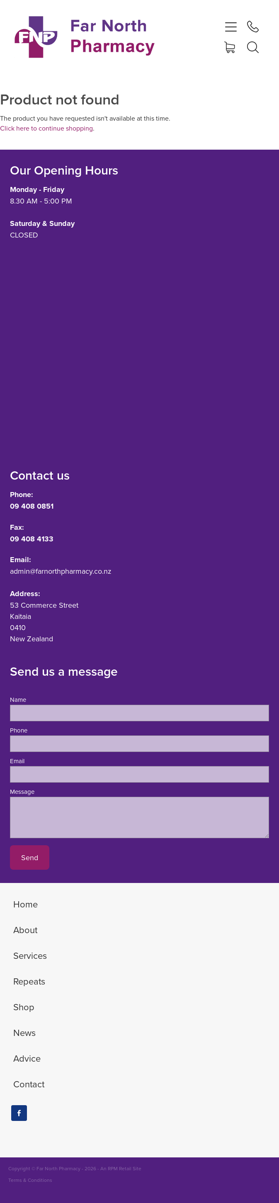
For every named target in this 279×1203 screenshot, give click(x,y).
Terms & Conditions (30, 1180)
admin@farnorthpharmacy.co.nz (61, 571)
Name (18, 699)
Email (17, 761)
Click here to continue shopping (46, 128)
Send (29, 857)
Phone (18, 730)
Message (22, 791)
